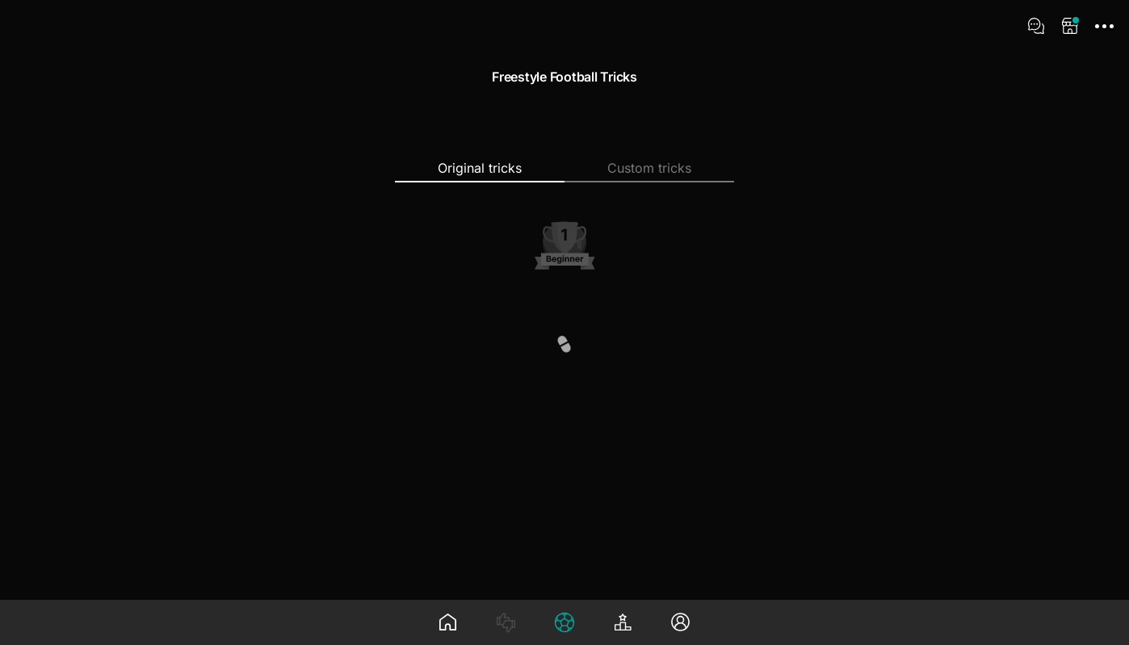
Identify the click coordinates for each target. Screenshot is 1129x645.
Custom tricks (649, 168)
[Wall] (448, 622)
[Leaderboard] (623, 622)
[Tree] (564, 622)
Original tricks (480, 168)
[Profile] (681, 622)
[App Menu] (1104, 26)
